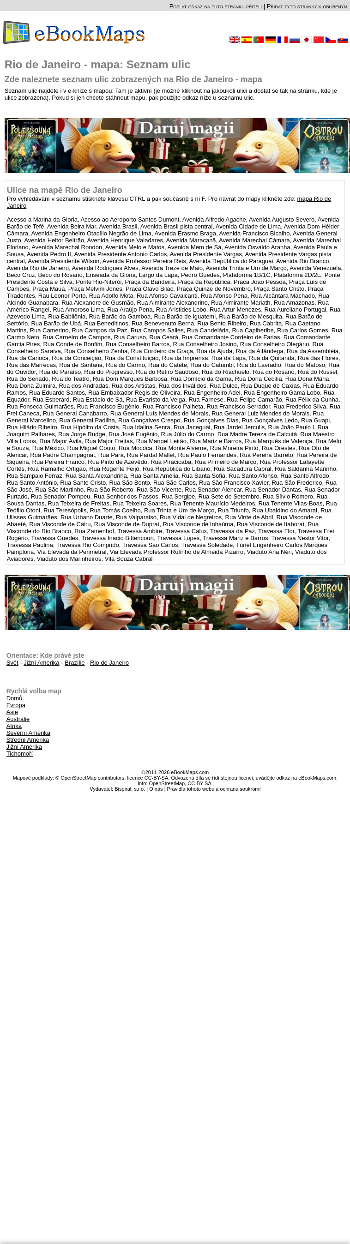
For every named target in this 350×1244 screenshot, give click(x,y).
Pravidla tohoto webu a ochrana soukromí (214, 789)
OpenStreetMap (167, 783)
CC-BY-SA (199, 783)
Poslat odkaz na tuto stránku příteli (215, 6)
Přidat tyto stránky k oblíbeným (307, 6)
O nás (156, 789)
